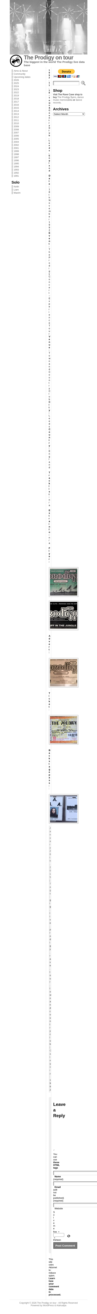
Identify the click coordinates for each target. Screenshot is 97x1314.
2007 (16, 132)
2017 (16, 101)
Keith (16, 186)
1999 (16, 151)
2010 (16, 123)
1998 (16, 154)
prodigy (50, 939)
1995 (16, 163)
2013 (16, 114)
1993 (16, 169)
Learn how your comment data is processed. (55, 1291)
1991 (16, 175)
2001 (16, 148)
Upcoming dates (22, 77)
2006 (16, 135)
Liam (16, 189)
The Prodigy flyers (66, 97)
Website (59, 1214)
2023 (16, 89)
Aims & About (21, 70)
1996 (16, 160)
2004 (16, 142)
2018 (16, 98)
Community (20, 74)
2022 (16, 92)
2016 (16, 104)
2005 (16, 138)
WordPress (48, 1311)
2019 (16, 95)
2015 (16, 108)
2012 (16, 117)
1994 (16, 166)
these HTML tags (56, 1170)
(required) (58, 1183)
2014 (16, 111)
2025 (16, 83)
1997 (16, 157)
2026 (16, 80)
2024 (16, 86)
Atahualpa (61, 1311)
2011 (16, 120)
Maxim (17, 192)
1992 (16, 172)
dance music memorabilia (68, 98)
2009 (16, 126)
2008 (16, 129)
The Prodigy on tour (48, 57)
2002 (16, 145)
